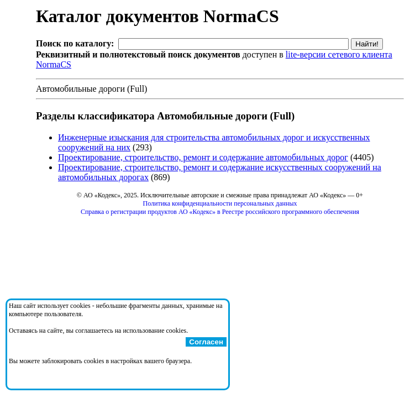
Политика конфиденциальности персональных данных (220, 203)
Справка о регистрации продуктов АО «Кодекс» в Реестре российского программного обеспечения (220, 212)
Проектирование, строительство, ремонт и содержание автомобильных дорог (203, 157)
